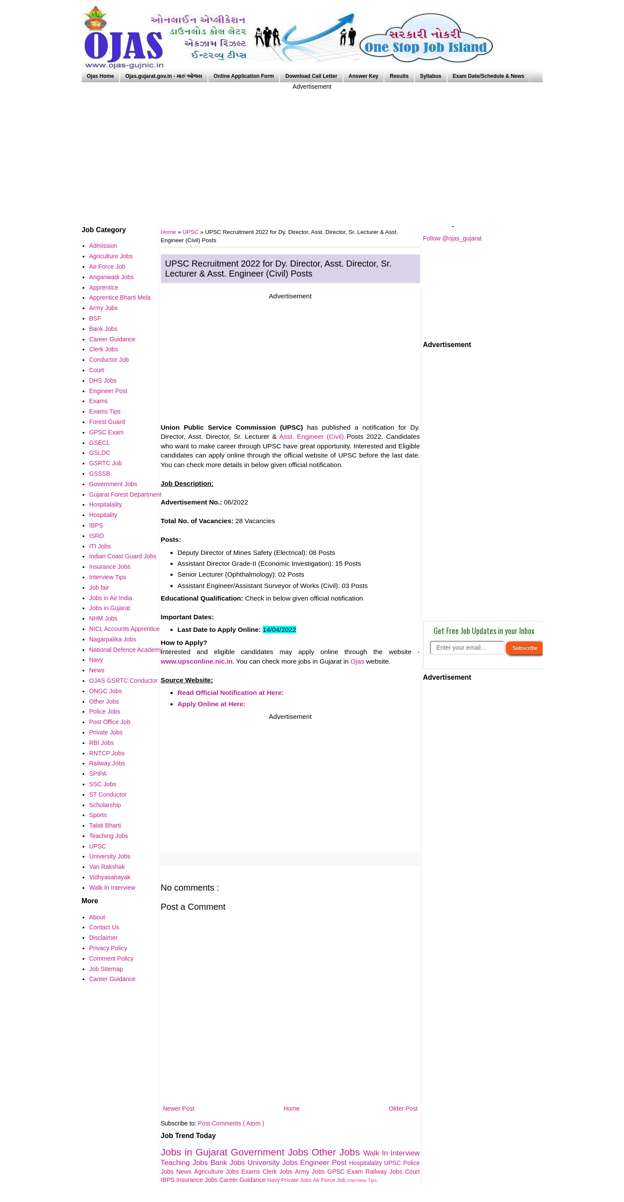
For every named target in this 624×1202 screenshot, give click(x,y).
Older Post (403, 1108)
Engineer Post (324, 1163)
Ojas (357, 661)
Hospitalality (366, 1162)
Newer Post (178, 1108)
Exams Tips (104, 411)
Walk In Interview (391, 1153)
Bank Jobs (228, 1163)
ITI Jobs (100, 546)
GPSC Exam (346, 1171)
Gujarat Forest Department (125, 494)
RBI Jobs (101, 742)
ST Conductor (108, 794)
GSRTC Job (105, 463)
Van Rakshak (107, 866)
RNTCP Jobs (106, 753)
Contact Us (104, 927)
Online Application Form (244, 76)
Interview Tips (362, 1180)
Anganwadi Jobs (111, 277)
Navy (274, 1180)
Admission (103, 245)
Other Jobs (338, 1152)
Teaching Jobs (185, 1163)
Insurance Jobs (197, 1179)
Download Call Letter (311, 76)
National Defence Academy (126, 649)
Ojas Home (100, 76)
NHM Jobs (103, 618)
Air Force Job (330, 1180)
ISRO (96, 535)
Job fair (99, 587)
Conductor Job (109, 359)
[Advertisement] (312, 152)
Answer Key (364, 76)
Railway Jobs (385, 1171)
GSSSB (99, 473)
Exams (252, 1171)
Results (399, 76)
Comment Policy (111, 958)
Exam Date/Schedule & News (488, 76)
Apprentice (103, 287)
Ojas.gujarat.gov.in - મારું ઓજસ (163, 76)
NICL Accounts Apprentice (124, 628)
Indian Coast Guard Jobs (123, 556)
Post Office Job (109, 721)
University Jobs (273, 1163)
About (97, 917)
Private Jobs (297, 1180)
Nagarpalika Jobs (112, 639)
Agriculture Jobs (217, 1171)
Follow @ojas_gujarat (452, 238)
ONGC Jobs (105, 691)
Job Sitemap (106, 968)
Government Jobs (271, 1152)
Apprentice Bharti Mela (120, 297)
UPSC (191, 232)
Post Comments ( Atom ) (231, 1123)
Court (412, 1171)
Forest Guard (107, 421)
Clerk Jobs (279, 1171)
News (185, 1171)
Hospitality (103, 514)
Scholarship (105, 804)
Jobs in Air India (110, 597)
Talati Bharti (105, 825)
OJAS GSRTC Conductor (123, 680)
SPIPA (98, 773)
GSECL (99, 442)
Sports (98, 814)
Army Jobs (311, 1171)
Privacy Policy (108, 948)
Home (292, 1108)
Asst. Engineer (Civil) (311, 436)
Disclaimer (103, 937)
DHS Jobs (103, 380)
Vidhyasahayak (109, 877)
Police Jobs (104, 711)
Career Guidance (243, 1179)
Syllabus (430, 76)
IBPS (169, 1179)
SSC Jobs (102, 784)
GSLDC (99, 452)
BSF (95, 318)
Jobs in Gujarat (196, 1152)
